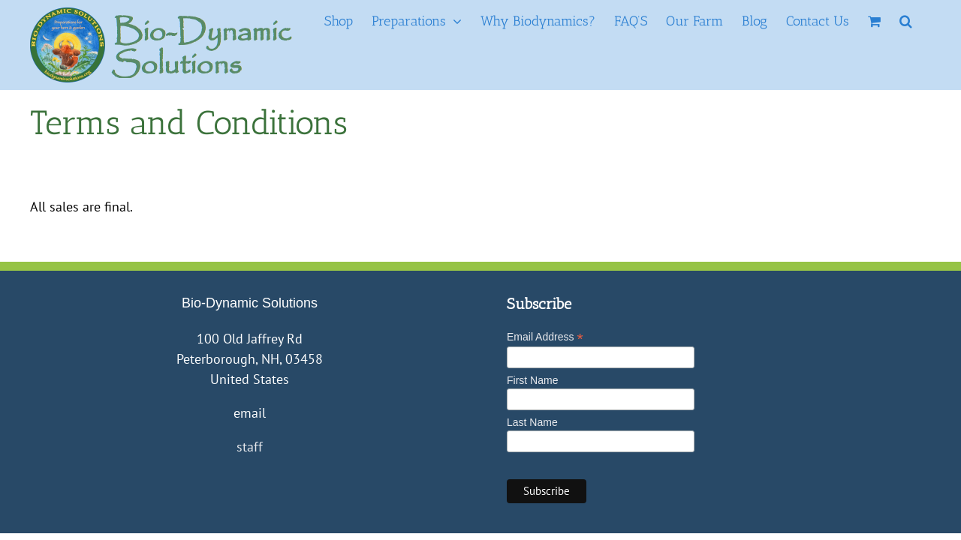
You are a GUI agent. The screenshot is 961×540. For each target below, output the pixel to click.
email (249, 413)
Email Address (545, 337)
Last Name (532, 422)
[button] (924, 20)
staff (249, 446)
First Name (532, 380)
